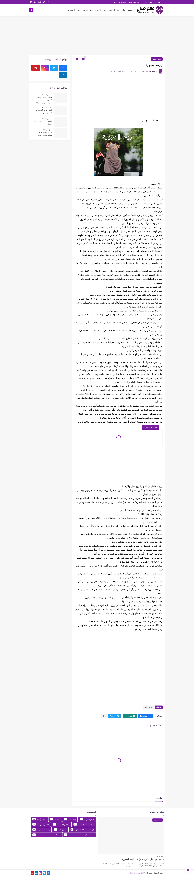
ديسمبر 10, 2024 (46, 119)
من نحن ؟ (159, 2)
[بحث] (31, 10)
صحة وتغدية (61, 824)
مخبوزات (60, 829)
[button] (145, 716)
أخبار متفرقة (87, 819)
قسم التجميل (100, 10)
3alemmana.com (137, 873)
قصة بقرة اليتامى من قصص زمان (43, 111)
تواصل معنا (149, 2)
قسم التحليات (87, 10)
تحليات (55, 819)
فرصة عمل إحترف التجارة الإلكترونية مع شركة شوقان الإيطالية (43, 100)
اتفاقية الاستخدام (120, 2)
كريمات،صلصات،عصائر (82, 829)
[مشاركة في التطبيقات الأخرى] (104, 716)
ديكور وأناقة (39, 819)
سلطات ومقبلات (83, 824)
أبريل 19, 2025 (47, 130)
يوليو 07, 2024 (159, 856)
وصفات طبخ (126, 10)
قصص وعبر (157, 59)
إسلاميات (70, 819)
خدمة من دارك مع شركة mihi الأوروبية (142, 859)
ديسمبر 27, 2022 (46, 95)
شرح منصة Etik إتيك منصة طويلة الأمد (43, 133)
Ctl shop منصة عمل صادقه (43, 122)
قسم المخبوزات (73, 10)
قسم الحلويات (114, 10)
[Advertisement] (97, 35)
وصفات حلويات (79, 834)
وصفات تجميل (41, 829)
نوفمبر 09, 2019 (47, 107)
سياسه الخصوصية (135, 2)
